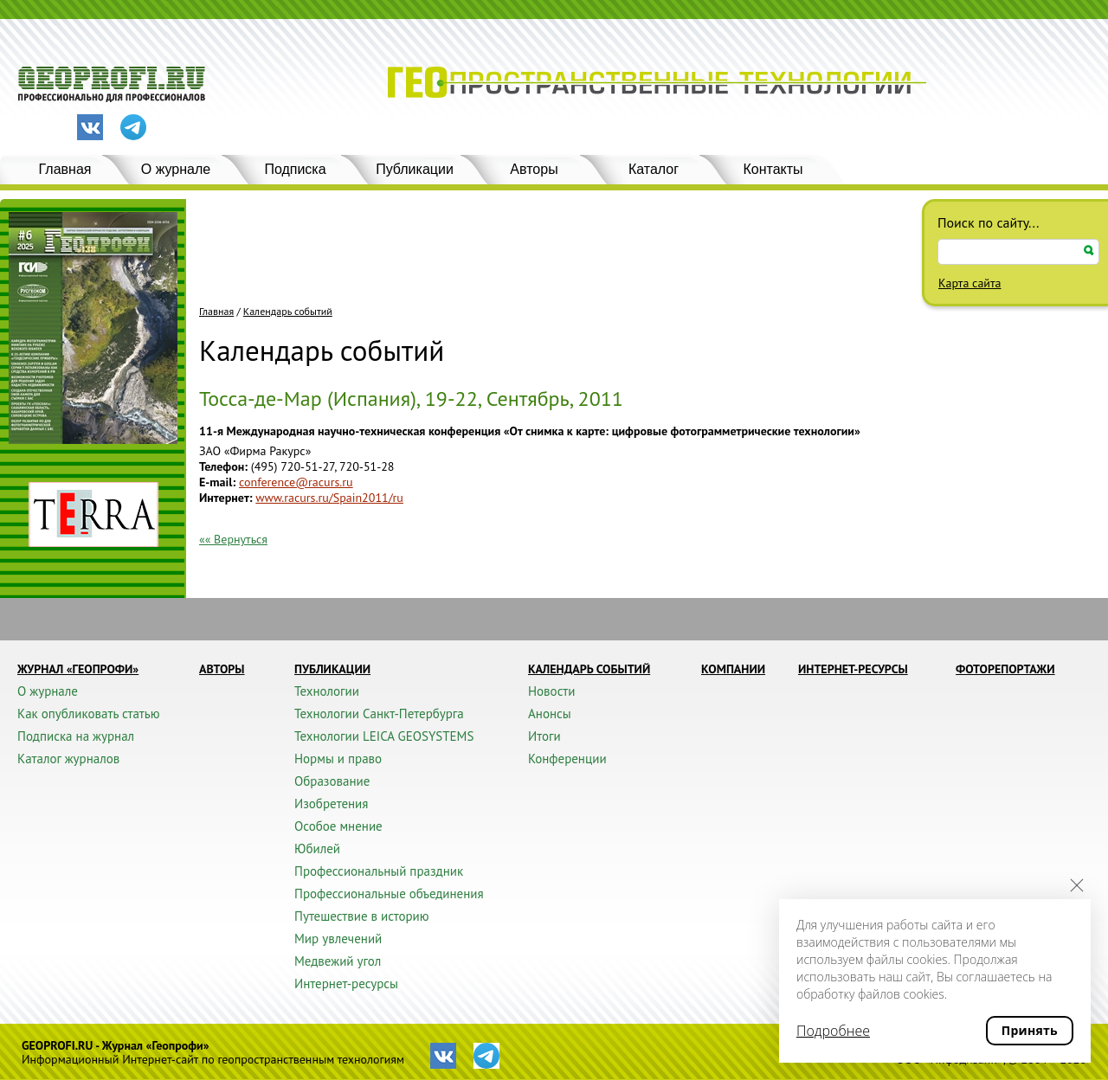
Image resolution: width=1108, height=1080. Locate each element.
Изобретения (331, 803)
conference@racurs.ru (296, 482)
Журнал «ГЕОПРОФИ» (77, 669)
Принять (1030, 1030)
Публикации (415, 169)
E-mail (215, 482)
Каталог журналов (68, 758)
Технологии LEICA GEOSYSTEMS (383, 736)
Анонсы (549, 713)
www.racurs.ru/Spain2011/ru (329, 497)
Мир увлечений (338, 938)
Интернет (224, 497)
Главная (65, 169)
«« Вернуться (233, 539)
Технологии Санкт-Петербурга (379, 713)
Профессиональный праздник (378, 871)
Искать (1089, 250)
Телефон (221, 466)
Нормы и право (338, 758)
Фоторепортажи (1005, 669)
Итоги (544, 736)
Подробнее (833, 1030)
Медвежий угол (337, 961)
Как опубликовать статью (88, 713)
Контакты (772, 169)
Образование (332, 781)
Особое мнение (338, 826)
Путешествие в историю (361, 916)
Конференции (567, 758)
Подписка (294, 169)
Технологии (326, 691)
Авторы (533, 169)
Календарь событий (287, 311)
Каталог (653, 169)
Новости (551, 691)
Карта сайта (970, 283)
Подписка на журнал (75, 736)
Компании (733, 669)
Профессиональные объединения (389, 893)
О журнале (175, 169)
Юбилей (317, 848)
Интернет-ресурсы (346, 983)
